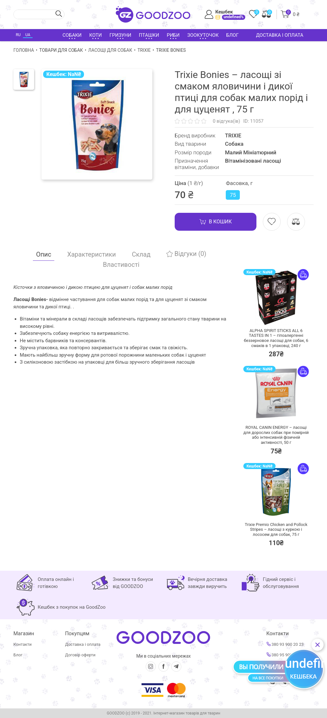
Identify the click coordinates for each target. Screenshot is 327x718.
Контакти (22, 644)
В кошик (215, 222)
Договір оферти (80, 654)
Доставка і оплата (279, 35)
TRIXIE (143, 50)
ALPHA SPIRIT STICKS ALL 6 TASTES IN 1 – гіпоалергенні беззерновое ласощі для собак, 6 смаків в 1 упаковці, (276, 338)
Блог (232, 35)
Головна (23, 50)
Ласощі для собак (110, 50)
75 (233, 195)
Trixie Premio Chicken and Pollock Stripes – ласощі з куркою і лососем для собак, (276, 529)
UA (27, 35)
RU (18, 35)
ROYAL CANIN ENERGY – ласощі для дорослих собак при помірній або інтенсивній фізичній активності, (276, 435)
